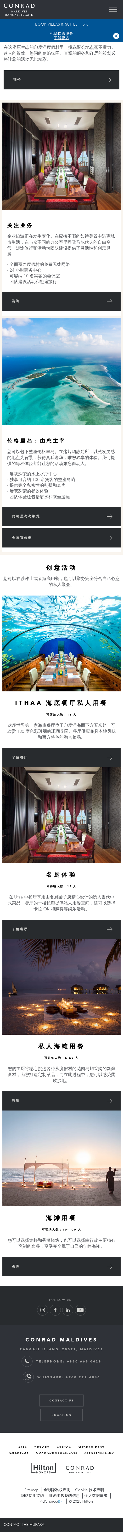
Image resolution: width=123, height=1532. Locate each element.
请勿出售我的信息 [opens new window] (64, 1495)
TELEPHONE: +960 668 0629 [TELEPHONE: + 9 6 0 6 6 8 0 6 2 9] (62, 1361)
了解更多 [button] (61, 38)
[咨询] (61, 301)
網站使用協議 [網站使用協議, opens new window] (32, 1495)
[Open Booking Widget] (61, 24)
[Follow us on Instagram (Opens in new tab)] (42, 1310)
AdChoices (49, 1501)
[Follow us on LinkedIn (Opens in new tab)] (67, 1310)
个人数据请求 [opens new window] (95, 1495)
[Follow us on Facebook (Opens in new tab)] (55, 1310)
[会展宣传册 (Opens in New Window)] (61, 537)
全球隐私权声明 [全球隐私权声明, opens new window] (57, 1490)
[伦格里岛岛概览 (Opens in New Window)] (61, 516)
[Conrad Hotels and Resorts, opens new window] (80, 1469)
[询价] (61, 79)
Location (61, 1415)
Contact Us (61, 1400)
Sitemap (31, 1490)
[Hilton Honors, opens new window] (43, 1468)
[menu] (113, 9)
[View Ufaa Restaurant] (61, 929)
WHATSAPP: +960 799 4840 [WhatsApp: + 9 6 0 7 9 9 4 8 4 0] (62, 1377)
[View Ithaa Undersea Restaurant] (61, 757)
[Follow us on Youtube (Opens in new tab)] (80, 1310)
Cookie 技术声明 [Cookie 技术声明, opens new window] (89, 1490)
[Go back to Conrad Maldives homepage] (19, 10)
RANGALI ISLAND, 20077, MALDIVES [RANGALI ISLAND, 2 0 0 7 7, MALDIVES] (61, 1349)
